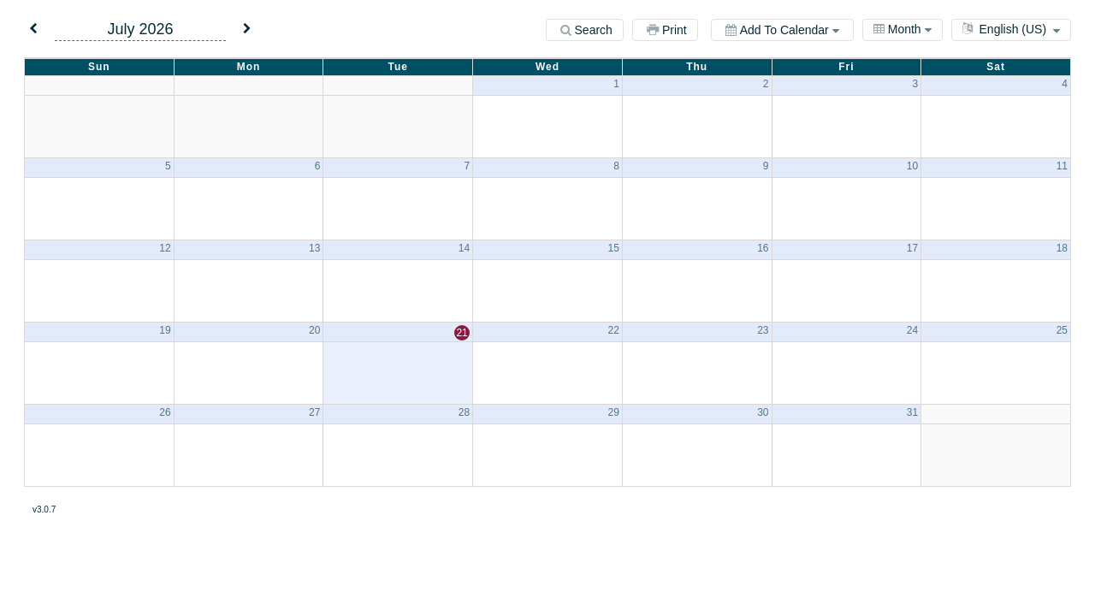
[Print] (665, 30)
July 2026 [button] (140, 29)
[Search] (585, 30)
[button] (33, 29)
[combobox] (902, 30)
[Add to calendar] (782, 30)
